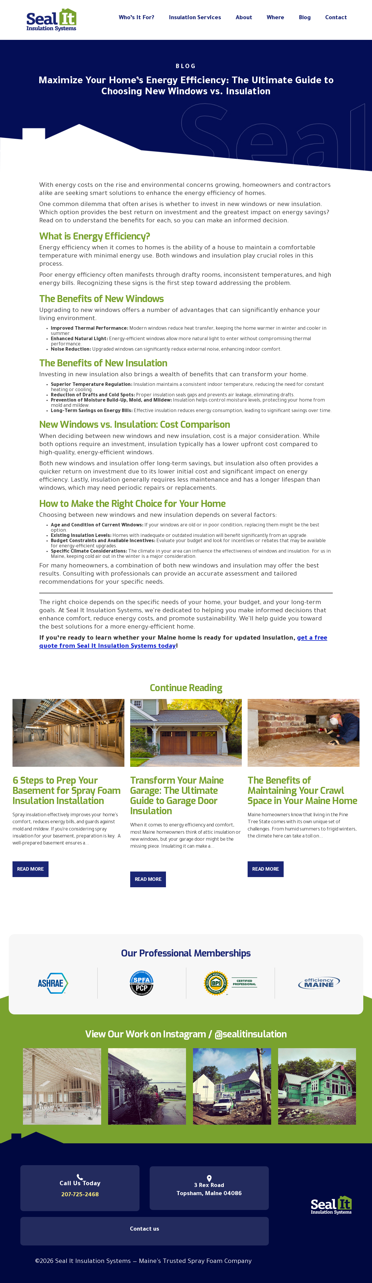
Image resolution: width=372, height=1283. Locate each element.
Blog (305, 18)
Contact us (144, 1230)
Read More (30, 870)
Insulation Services (195, 18)
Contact (336, 18)
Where (275, 18)
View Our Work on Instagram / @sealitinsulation (186, 1034)
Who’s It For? (136, 18)
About (244, 18)
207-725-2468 (80, 1195)
